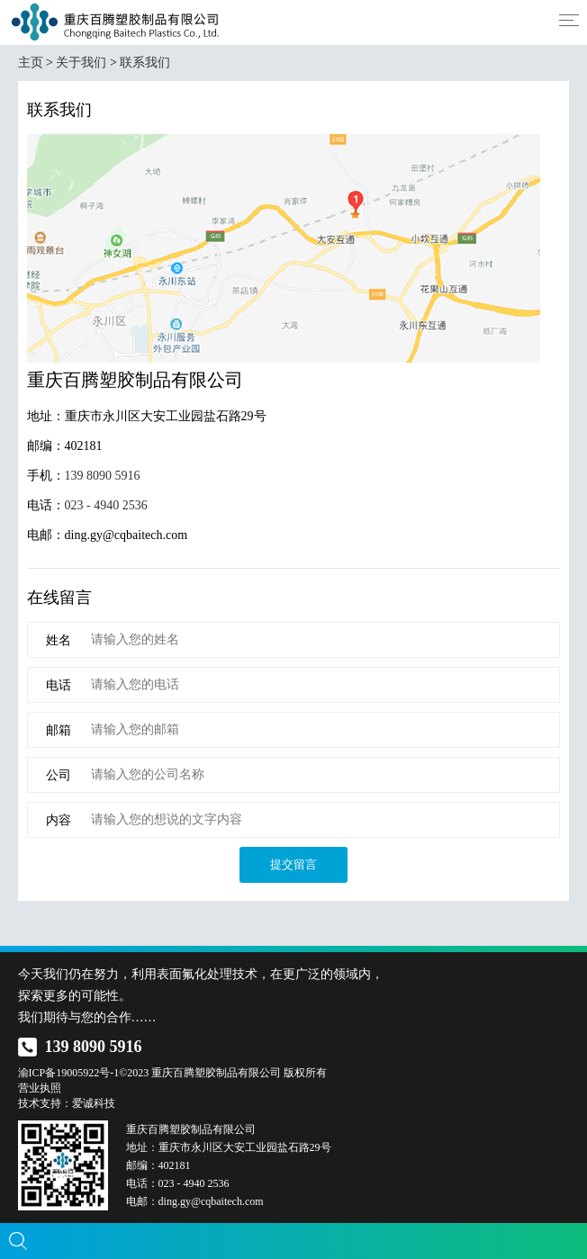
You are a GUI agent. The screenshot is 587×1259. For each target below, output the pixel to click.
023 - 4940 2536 (106, 505)
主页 (30, 62)
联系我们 (145, 62)
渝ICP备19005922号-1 (69, 1072)
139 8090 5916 (102, 475)
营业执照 (39, 1088)
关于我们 (81, 62)
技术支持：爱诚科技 (66, 1103)
